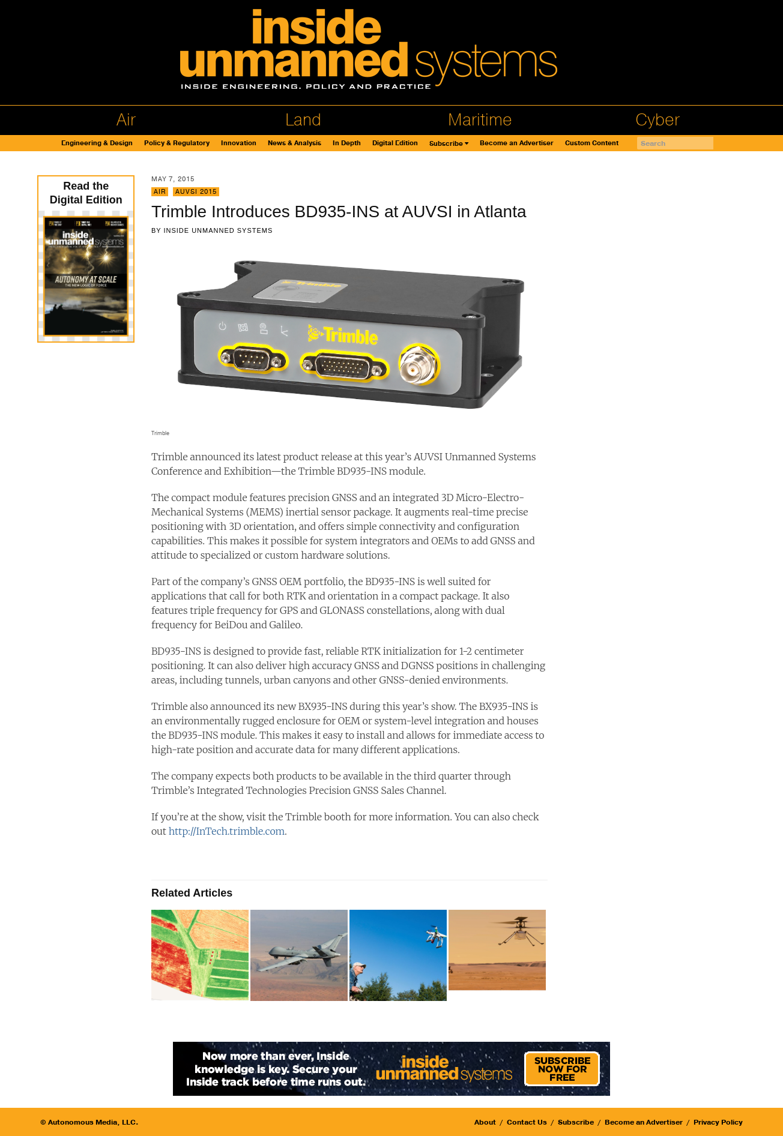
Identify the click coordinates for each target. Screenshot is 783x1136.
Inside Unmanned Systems (218, 230)
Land (303, 120)
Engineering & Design (97, 143)
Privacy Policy (718, 1122)
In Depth (347, 143)
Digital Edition (395, 143)
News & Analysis (294, 143)
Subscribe (446, 143)
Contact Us (527, 1122)
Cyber (657, 120)
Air (126, 120)
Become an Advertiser (517, 143)
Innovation (238, 143)
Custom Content (591, 143)
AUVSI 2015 (196, 191)
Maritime (480, 120)
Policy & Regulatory (177, 143)
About (485, 1122)
